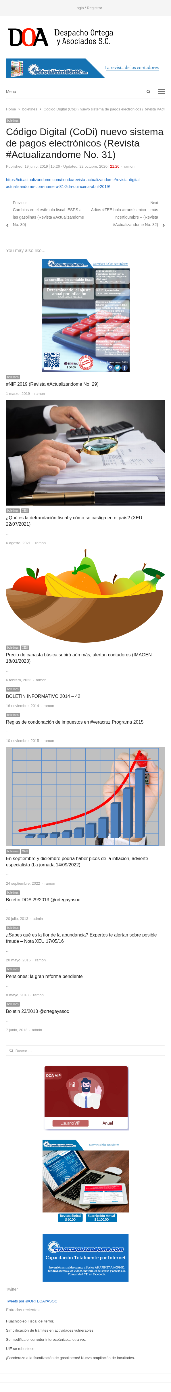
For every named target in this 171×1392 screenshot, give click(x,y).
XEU (25, 510)
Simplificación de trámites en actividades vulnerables (49, 1330)
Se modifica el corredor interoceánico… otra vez (46, 1339)
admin (38, 918)
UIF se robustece (20, 1349)
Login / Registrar (88, 8)
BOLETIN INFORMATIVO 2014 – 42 (43, 696)
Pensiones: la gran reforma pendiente (44, 976)
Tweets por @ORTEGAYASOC (31, 1301)
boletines (13, 120)
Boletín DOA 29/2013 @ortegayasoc (43, 899)
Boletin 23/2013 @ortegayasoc (37, 1011)
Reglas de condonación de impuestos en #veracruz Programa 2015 (75, 722)
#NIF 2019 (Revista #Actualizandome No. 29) (52, 384)
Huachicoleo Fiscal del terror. (30, 1321)
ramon (129, 166)
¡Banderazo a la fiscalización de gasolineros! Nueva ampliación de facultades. (70, 1358)
